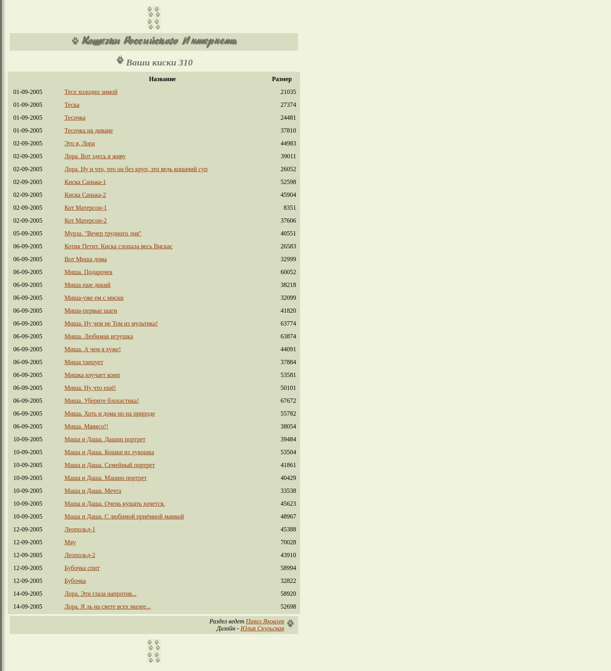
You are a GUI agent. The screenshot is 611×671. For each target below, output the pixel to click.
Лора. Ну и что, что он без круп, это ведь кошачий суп (135, 169)
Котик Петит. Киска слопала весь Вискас (118, 246)
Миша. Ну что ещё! (90, 387)
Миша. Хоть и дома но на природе (109, 413)
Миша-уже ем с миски (94, 297)
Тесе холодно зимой (90, 92)
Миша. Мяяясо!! (86, 426)
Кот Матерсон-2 (85, 220)
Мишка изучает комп (92, 375)
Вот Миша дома (85, 259)
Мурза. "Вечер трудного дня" (102, 233)
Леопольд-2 (79, 555)
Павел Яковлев (265, 621)
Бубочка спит (81, 568)
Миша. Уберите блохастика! (101, 400)
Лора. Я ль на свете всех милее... (107, 606)
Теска (71, 104)
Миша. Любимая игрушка (98, 336)
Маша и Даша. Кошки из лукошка (109, 452)
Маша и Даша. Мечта (92, 490)
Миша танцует (83, 362)
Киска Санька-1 (85, 182)
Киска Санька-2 (85, 194)
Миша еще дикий (87, 285)
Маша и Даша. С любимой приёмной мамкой (124, 516)
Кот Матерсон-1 (85, 207)
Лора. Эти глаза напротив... (100, 593)
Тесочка (74, 117)
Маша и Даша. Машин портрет (105, 477)
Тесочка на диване (88, 130)
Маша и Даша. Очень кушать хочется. (114, 503)
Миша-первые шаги (90, 310)
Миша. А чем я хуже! (92, 349)
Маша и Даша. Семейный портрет (109, 465)
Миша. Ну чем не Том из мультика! (111, 323)
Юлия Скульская (262, 628)
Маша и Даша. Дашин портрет (104, 439)
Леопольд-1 (79, 529)
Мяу (70, 542)
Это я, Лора (79, 143)
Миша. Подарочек (88, 272)
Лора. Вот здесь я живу (94, 156)
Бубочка (75, 580)
